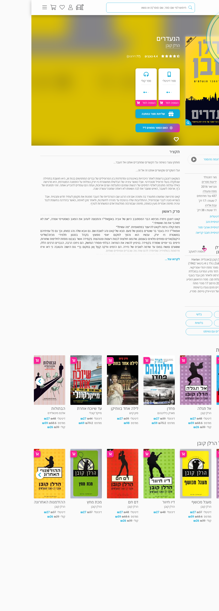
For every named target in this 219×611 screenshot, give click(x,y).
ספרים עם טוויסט (182, 331)
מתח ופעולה (198, 22)
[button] (126, 128)
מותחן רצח (196, 314)
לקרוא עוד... (141, 259)
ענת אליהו (179, 205)
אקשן (196, 323)
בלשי (167, 314)
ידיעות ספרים (177, 182)
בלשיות (167, 323)
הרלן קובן (141, 45)
